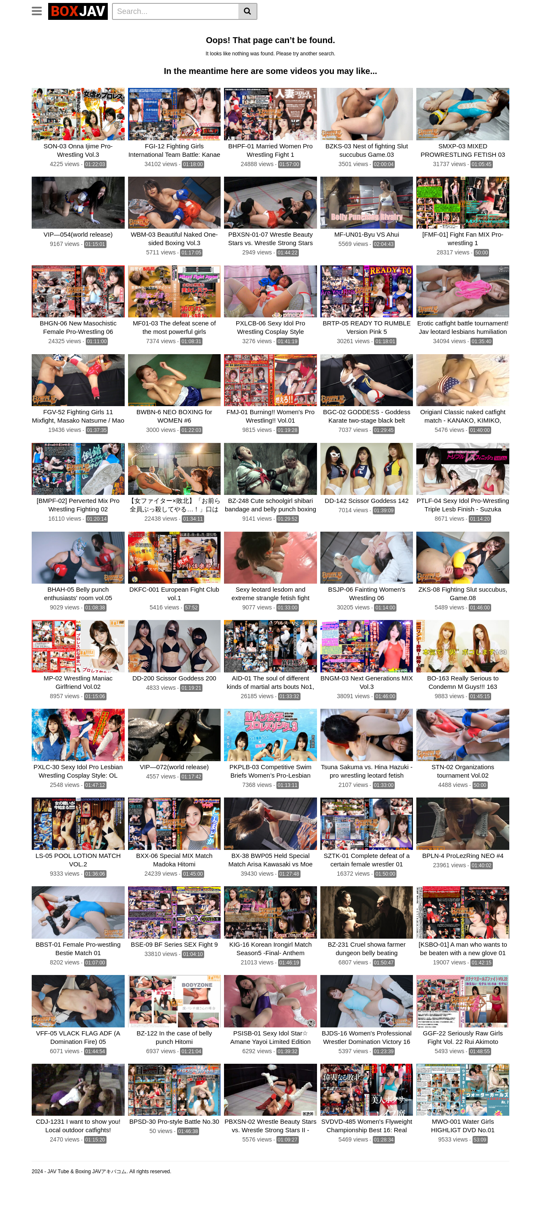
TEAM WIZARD (201, 41)
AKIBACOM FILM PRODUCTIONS (166, 52)
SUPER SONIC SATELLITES (409, 41)
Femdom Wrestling (118, 30)
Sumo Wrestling (57, 41)
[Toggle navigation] (40, 10)
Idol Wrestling (256, 30)
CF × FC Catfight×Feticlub (325, 41)
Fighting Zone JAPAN (251, 52)
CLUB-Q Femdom (59, 30)
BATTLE (242, 41)
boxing (271, 41)
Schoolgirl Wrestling (418, 52)
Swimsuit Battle (150, 41)
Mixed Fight (103, 41)
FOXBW (332, 52)
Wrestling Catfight (402, 30)
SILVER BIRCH (476, 41)
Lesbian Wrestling (203, 30)
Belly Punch (300, 30)
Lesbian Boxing (347, 30)
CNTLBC (301, 52)
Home (161, 30)
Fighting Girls (54, 52)
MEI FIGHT (96, 52)
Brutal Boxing (456, 30)
